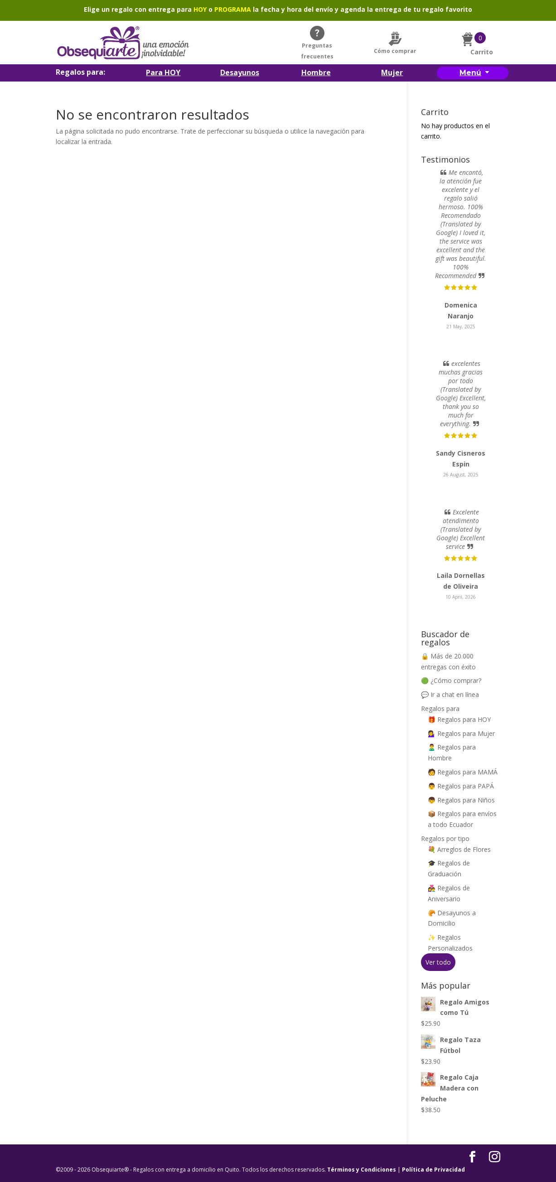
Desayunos (239, 73)
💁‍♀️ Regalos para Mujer (461, 733)
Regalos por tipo (445, 838)
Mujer (392, 73)
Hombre (316, 73)
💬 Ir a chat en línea (450, 694)
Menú (470, 72)
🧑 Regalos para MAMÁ (463, 772)
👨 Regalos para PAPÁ (461, 786)
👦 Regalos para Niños (461, 800)
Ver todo (438, 962)
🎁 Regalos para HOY (459, 719)
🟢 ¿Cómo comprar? (451, 680)
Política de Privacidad (433, 1169)
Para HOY (163, 73)
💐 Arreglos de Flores (459, 849)
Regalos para (440, 708)
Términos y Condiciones (361, 1169)
